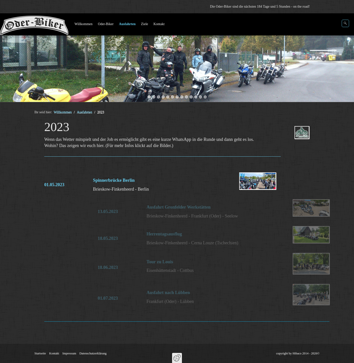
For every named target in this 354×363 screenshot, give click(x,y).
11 (195, 97)
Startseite (40, 353)
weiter (345, 59)
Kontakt (158, 24)
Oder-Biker (105, 24)
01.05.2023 (54, 184)
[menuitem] (83, 24)
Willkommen (83, 24)
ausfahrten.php (308, 137)
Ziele (144, 24)
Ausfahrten (127, 24)
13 (205, 97)
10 (191, 97)
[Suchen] (345, 23)
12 (200, 97)
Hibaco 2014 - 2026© (306, 353)
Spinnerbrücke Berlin (113, 180)
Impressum (69, 353)
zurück (8, 59)
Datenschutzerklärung (93, 353)
